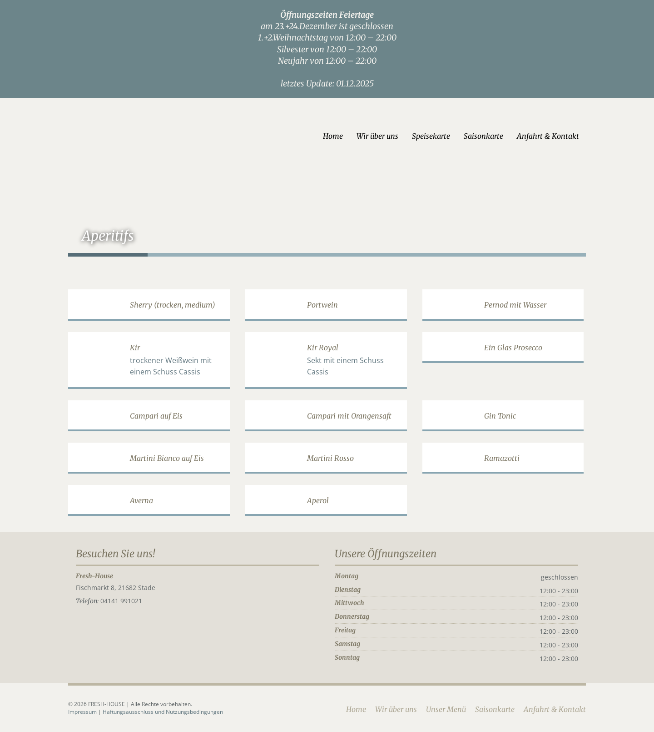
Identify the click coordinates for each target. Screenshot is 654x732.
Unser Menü (446, 709)
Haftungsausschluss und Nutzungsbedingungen (163, 712)
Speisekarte (431, 136)
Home (333, 136)
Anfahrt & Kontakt (548, 136)
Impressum (83, 712)
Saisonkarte (483, 136)
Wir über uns (377, 136)
